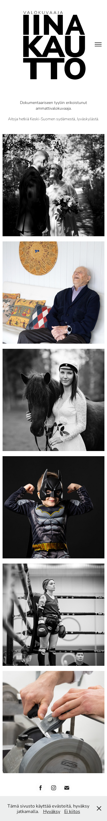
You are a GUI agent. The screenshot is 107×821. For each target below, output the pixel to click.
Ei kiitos (72, 811)
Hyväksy (51, 811)
